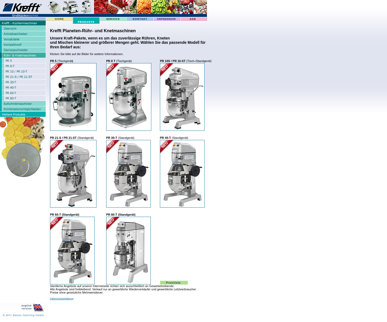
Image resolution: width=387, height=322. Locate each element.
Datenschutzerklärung (62, 298)
